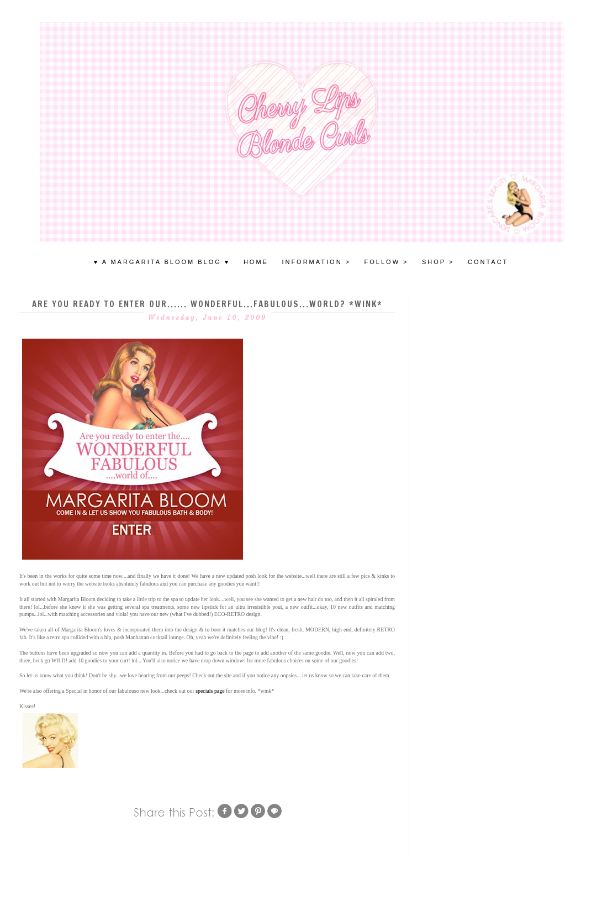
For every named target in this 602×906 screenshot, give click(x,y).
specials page (210, 691)
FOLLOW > (387, 262)
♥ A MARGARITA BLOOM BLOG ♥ (162, 262)
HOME (256, 262)
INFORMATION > (316, 262)
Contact (488, 262)
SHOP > (438, 262)
